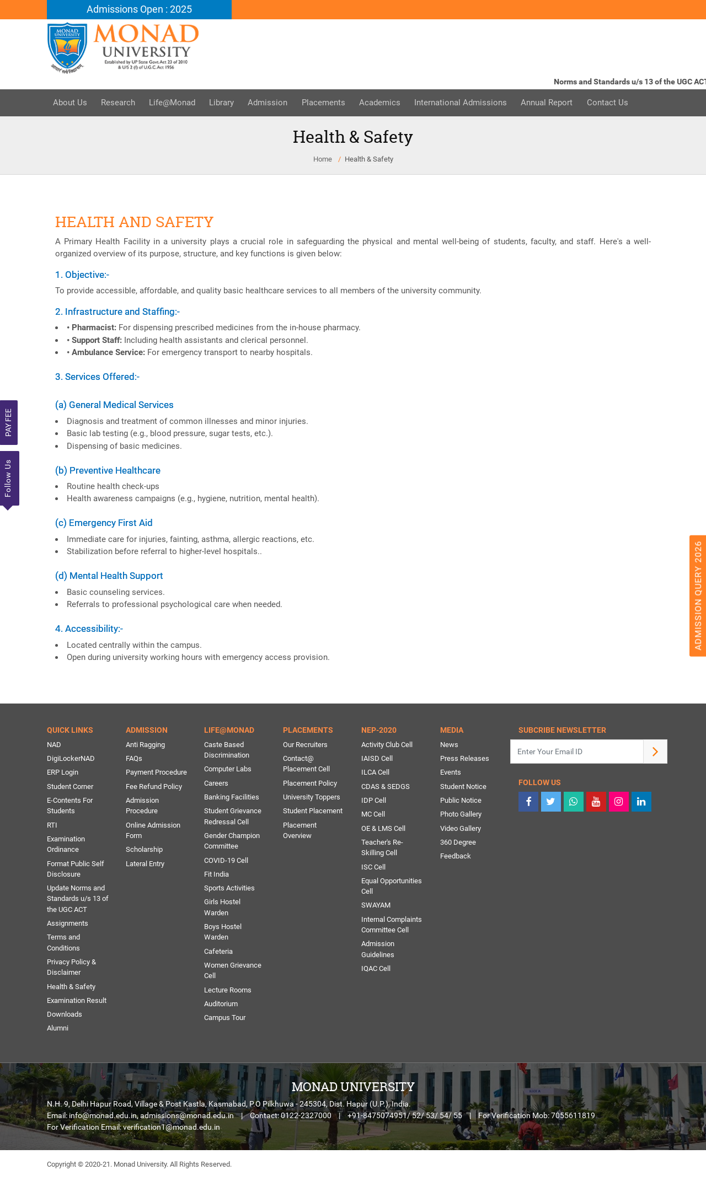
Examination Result (76, 1003)
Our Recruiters (305, 745)
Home (322, 159)
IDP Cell (373, 801)
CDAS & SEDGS (385, 787)
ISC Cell (373, 868)
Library (227, 103)
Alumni (57, 1031)
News (449, 745)
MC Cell (373, 815)
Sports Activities (229, 889)
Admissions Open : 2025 (139, 9)
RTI (52, 826)
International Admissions (472, 103)
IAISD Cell (377, 759)
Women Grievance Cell (232, 973)
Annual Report (560, 103)
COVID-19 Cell (226, 861)
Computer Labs (228, 770)
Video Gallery (460, 829)
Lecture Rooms (228, 992)
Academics (389, 103)
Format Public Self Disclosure (75, 870)
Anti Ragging (145, 745)
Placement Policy (310, 784)
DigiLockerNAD (71, 759)
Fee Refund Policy (154, 787)
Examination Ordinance (66, 845)
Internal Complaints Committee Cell (391, 926)
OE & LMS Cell (383, 829)
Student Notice (463, 787)
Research (120, 103)
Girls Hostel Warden (222, 909)
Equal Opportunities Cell (391, 888)
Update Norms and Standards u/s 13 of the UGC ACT (78, 900)
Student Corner (70, 787)
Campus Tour (224, 1020)
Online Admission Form (153, 831)
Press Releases (464, 759)
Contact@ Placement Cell (306, 764)
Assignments (67, 925)
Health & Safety (369, 159)
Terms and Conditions (63, 944)
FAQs (134, 759)
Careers (216, 784)
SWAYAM (376, 907)
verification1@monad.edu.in (171, 1130)
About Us (71, 103)
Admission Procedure (142, 807)
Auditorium (221, 1006)
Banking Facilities (231, 798)
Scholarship (144, 851)
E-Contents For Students (70, 807)
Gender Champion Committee (232, 842)
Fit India (216, 876)
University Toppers (311, 798)
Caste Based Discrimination (226, 750)
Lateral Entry (145, 865)
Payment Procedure (156, 773)
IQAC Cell (376, 971)
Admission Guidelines (377, 951)
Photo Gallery (461, 815)
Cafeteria (218, 953)
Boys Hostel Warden (223, 934)
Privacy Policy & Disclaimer (71, 969)
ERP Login (62, 773)
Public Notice (461, 801)
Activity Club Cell (387, 745)
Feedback (455, 857)
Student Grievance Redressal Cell (232, 817)
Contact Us (622, 103)
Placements (332, 103)
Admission (275, 103)
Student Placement (313, 812)
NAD (54, 745)
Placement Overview (300, 831)
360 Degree (458, 843)
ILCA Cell (375, 773)
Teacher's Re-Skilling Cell (382, 848)
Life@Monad (176, 103)
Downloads (64, 1017)
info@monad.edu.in (103, 1118)
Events (450, 773)
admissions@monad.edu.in (187, 1118)
